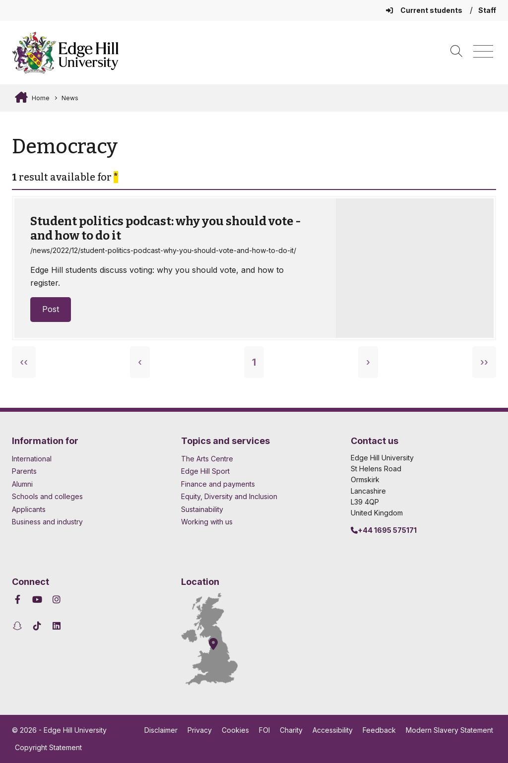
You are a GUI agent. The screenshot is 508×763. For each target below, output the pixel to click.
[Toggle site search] (456, 52)
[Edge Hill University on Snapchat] (19, 626)
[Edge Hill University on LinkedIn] (56, 626)
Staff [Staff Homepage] (487, 10)
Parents (24, 471)
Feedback (379, 730)
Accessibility (333, 730)
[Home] (65, 52)
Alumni (22, 484)
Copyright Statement (48, 747)
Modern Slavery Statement (449, 730)
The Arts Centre (207, 458)
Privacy (200, 730)
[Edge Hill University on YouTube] (37, 599)
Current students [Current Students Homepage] (425, 10)
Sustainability (202, 509)
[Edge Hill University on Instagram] (56, 599)
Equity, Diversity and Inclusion (229, 496)
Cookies (235, 730)
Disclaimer (161, 730)
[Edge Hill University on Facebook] (19, 599)
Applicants (29, 509)
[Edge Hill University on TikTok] (37, 626)
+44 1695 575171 (384, 530)
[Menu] (483, 52)
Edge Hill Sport (205, 471)
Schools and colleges (47, 496)
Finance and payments (218, 484)
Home (40, 98)
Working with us (207, 521)
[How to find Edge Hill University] (218, 639)
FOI (264, 730)
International (32, 458)
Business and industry (47, 521)
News (70, 98)
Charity (291, 730)
